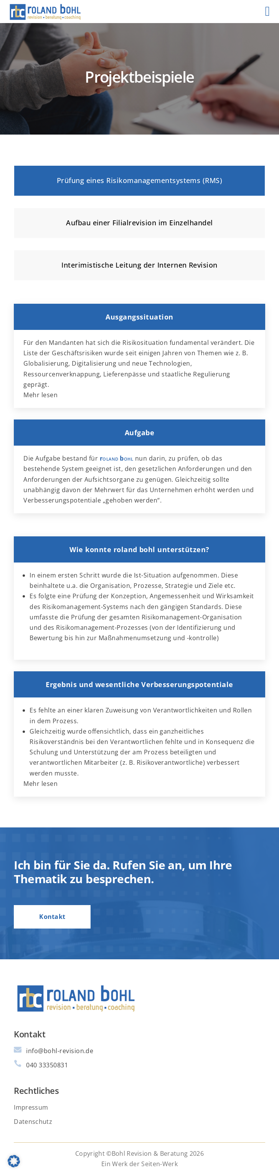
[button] (14, 1161)
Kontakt (52, 916)
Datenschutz (33, 1121)
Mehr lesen (40, 395)
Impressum (31, 1107)
